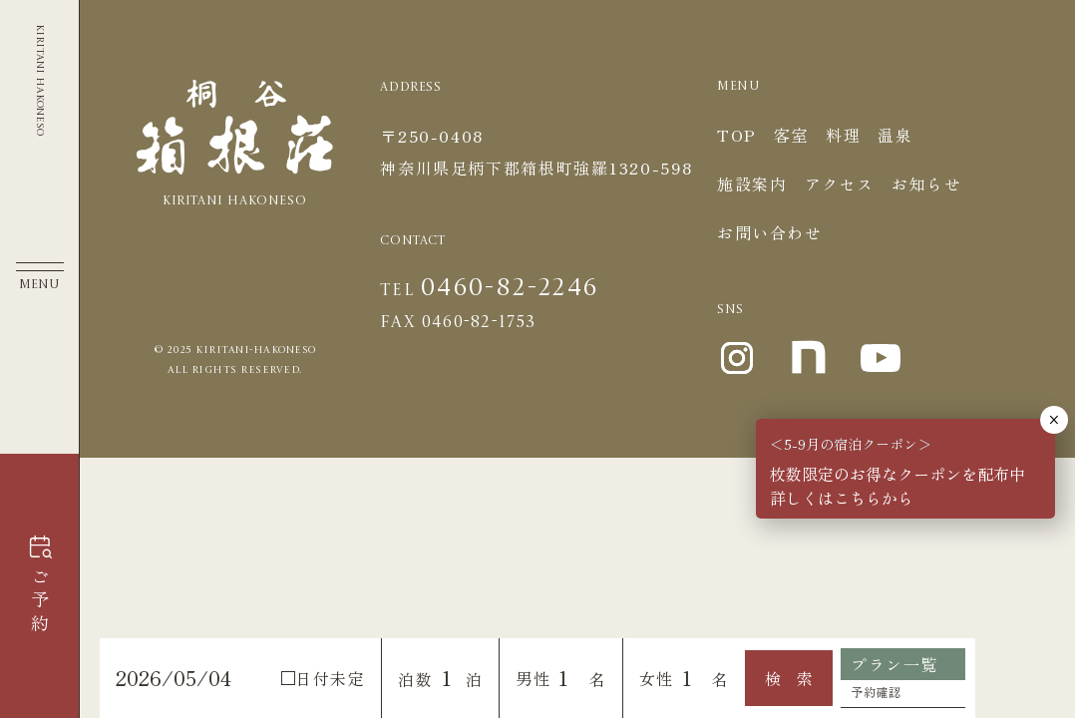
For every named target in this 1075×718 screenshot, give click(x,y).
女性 (656, 678)
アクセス (840, 183)
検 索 (789, 678)
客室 (791, 135)
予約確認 (875, 691)
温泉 (895, 135)
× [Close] (1053, 420)
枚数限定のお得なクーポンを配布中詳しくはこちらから (897, 486)
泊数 (415, 679)
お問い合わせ (770, 232)
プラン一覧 (894, 664)
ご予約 (40, 602)
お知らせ (926, 183)
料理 (843, 135)
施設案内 (752, 183)
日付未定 (323, 678)
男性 (533, 678)
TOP (737, 135)
